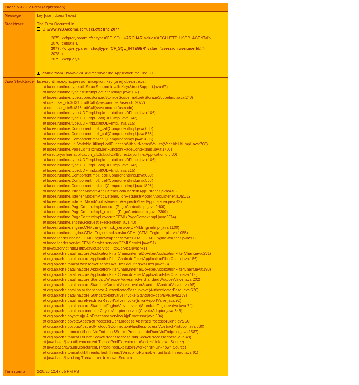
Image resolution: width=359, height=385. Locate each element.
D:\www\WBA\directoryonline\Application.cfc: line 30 (97, 73)
